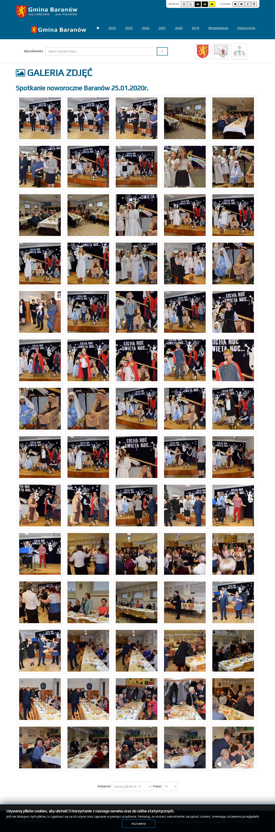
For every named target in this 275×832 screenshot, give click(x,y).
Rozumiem (139, 823)
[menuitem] (58, 30)
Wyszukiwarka (33, 51)
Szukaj (162, 51)
